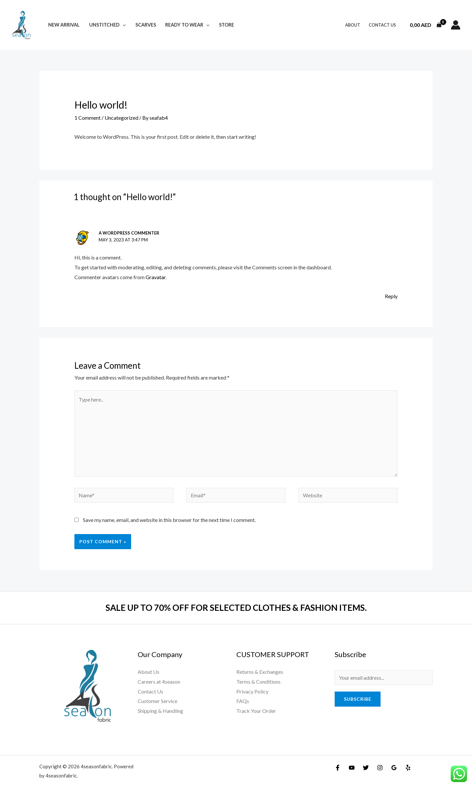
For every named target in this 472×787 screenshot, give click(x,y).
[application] (123, 25)
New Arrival (64, 25)
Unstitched (107, 25)
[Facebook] (338, 768)
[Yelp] (408, 768)
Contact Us (382, 25)
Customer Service (157, 701)
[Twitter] (366, 768)
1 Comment (87, 117)
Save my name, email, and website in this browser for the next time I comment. (169, 520)
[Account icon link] (456, 25)
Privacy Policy (252, 691)
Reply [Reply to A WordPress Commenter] (391, 296)
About (352, 25)
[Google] (394, 768)
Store (226, 25)
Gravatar (156, 277)
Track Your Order (256, 711)
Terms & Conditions (258, 681)
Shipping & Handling (160, 711)
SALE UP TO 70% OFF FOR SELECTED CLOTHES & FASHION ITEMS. (236, 607)
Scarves (145, 25)
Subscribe (357, 699)
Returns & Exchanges (259, 672)
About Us (148, 672)
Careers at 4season (159, 681)
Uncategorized (121, 117)
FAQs (242, 701)
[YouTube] (352, 768)
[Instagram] (380, 768)
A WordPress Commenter (129, 233)
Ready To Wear (187, 25)
